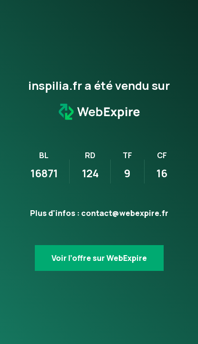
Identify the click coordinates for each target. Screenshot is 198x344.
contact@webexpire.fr (124, 213)
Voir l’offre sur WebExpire (99, 258)
